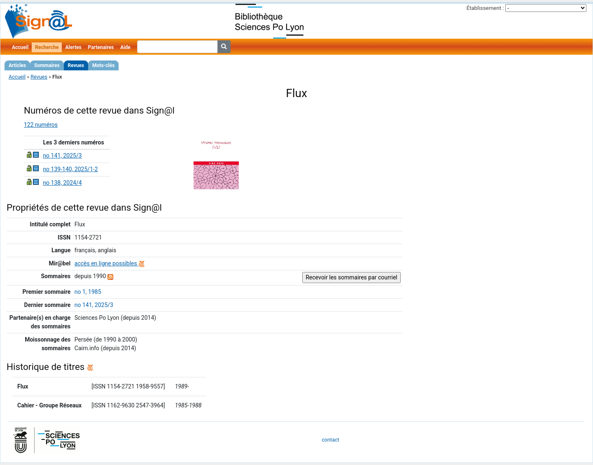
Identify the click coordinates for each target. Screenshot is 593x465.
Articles (17, 65)
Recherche (46, 47)
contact (330, 440)
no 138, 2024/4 (62, 182)
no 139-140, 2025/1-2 (70, 169)
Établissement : (485, 8)
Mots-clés (103, 65)
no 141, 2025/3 (62, 155)
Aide (125, 47)
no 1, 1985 (88, 291)
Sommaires (46, 65)
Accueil (20, 47)
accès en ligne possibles (110, 263)
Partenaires (101, 47)
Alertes (73, 47)
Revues (76, 65)
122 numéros (41, 124)
